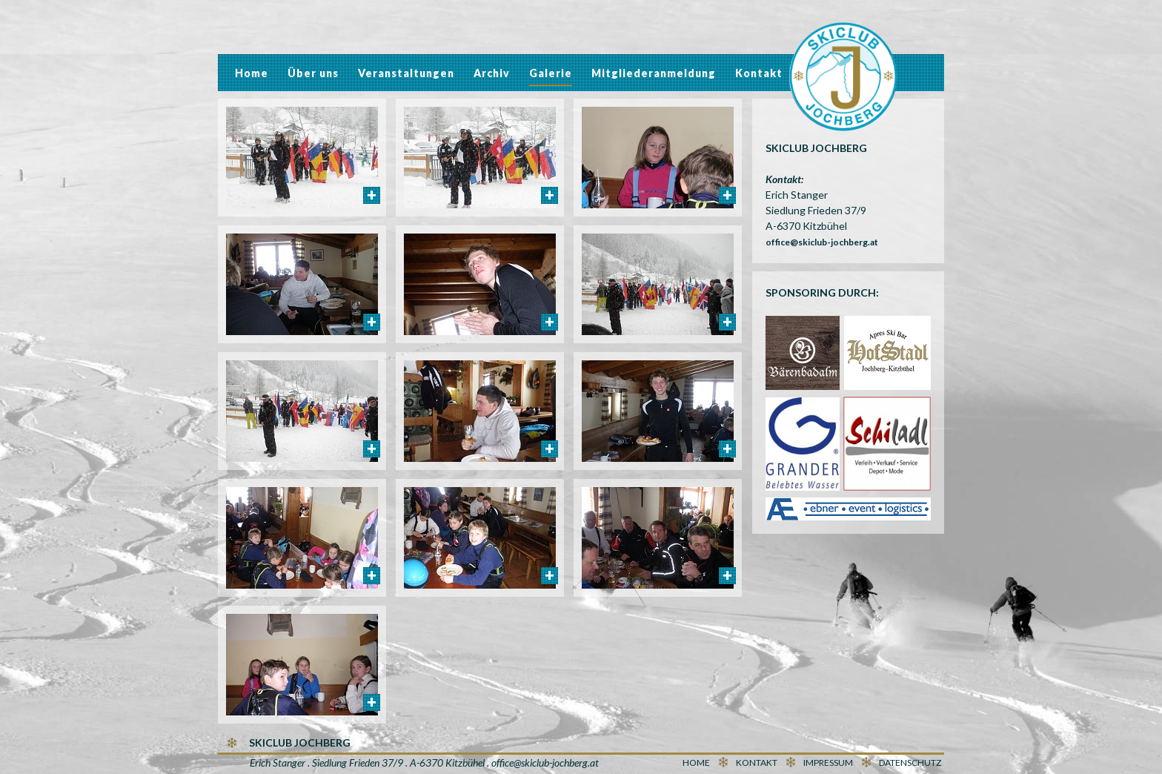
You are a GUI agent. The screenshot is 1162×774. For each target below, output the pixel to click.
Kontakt (759, 73)
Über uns (313, 73)
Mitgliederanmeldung (653, 73)
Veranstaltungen (406, 73)
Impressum (828, 762)
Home (251, 73)
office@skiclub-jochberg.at (822, 242)
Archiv (492, 73)
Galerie (550, 73)
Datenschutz (910, 762)
